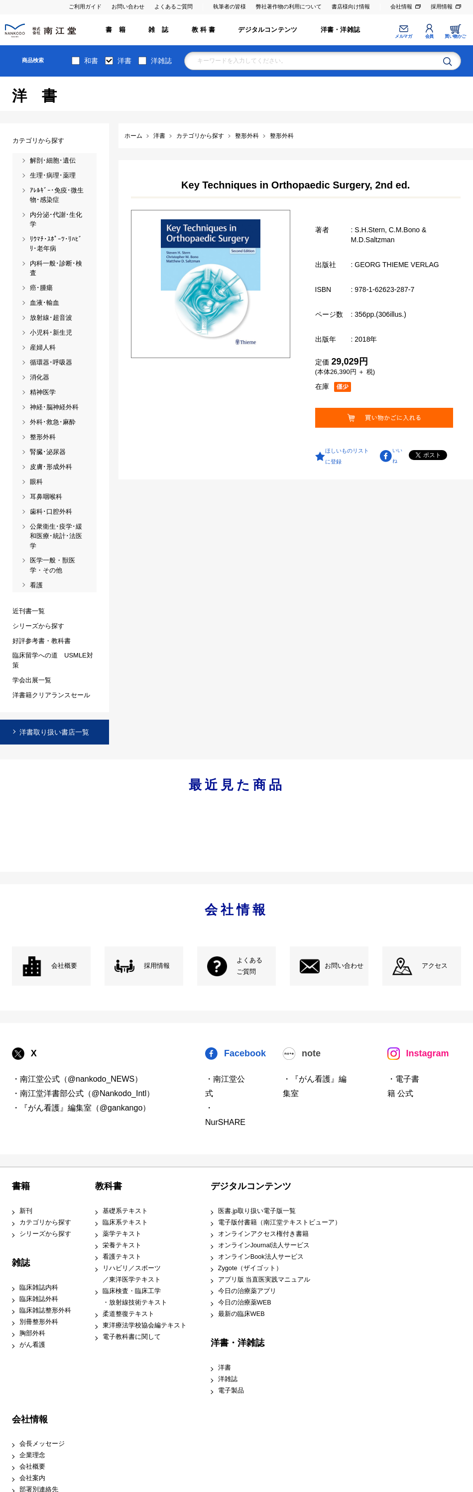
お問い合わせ (128, 6)
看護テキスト (122, 1256)
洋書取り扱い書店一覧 (54, 732)
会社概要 (64, 965)
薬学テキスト (122, 1233)
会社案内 (32, 1478)
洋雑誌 (161, 61)
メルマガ (403, 36)
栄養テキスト (122, 1245)
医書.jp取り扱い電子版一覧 (257, 1211)
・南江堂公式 (225, 1086)
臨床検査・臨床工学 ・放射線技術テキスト (135, 1297)
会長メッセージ (42, 1443)
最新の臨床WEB (241, 1313)
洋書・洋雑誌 (340, 29)
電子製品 (231, 1390)
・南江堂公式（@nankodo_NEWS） (77, 1079)
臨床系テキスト (125, 1222)
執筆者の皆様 (229, 6)
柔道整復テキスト (128, 1313)
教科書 (108, 1186)
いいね (397, 456)
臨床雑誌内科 (38, 1287)
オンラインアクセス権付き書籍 (263, 1233)
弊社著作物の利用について (289, 6)
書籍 (21, 1186)
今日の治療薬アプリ (247, 1291)
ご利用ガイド (85, 6)
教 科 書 (203, 29)
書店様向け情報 (351, 6)
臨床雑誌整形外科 (45, 1310)
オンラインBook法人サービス (261, 1256)
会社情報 (401, 6)
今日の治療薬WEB (244, 1302)
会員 (429, 36)
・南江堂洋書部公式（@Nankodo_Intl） (83, 1093)
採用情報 (442, 6)
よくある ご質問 (249, 966)
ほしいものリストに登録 (347, 456)
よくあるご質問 (173, 6)
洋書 (124, 61)
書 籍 (115, 29)
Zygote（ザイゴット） (250, 1268)
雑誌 (21, 1263)
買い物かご (455, 36)
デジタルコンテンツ (267, 29)
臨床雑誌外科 (38, 1299)
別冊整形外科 (38, 1321)
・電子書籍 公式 (403, 1086)
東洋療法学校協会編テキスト (145, 1325)
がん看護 (32, 1344)
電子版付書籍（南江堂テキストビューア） (279, 1222)
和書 (91, 61)
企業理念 (32, 1455)
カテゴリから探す (45, 1222)
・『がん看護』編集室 (315, 1086)
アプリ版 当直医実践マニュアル (264, 1279)
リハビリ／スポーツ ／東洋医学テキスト (132, 1274)
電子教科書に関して (132, 1336)
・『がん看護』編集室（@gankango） (81, 1108)
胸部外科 (32, 1333)
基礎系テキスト (125, 1211)
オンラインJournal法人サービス (264, 1245)
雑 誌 (158, 29)
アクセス (435, 965)
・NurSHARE (225, 1115)
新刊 (25, 1211)
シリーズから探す (45, 1233)
